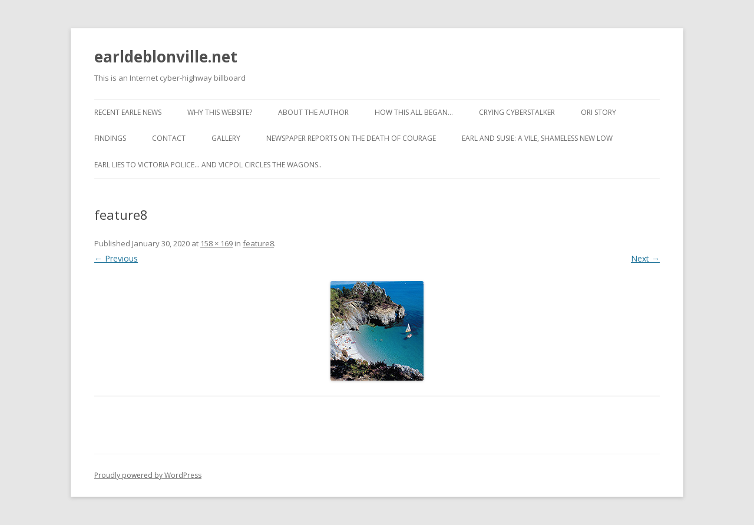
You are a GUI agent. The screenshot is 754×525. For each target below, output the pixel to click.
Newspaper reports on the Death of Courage (351, 138)
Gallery (225, 138)
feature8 (258, 243)
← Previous (116, 258)
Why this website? (219, 112)
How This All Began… (414, 112)
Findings (110, 138)
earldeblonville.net (165, 56)
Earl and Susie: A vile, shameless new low (537, 138)
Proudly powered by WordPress (147, 475)
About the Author (313, 112)
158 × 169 (216, 243)
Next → (645, 258)
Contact (169, 138)
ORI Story (598, 112)
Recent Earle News (127, 112)
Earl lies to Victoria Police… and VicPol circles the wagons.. (208, 165)
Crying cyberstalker (517, 112)
